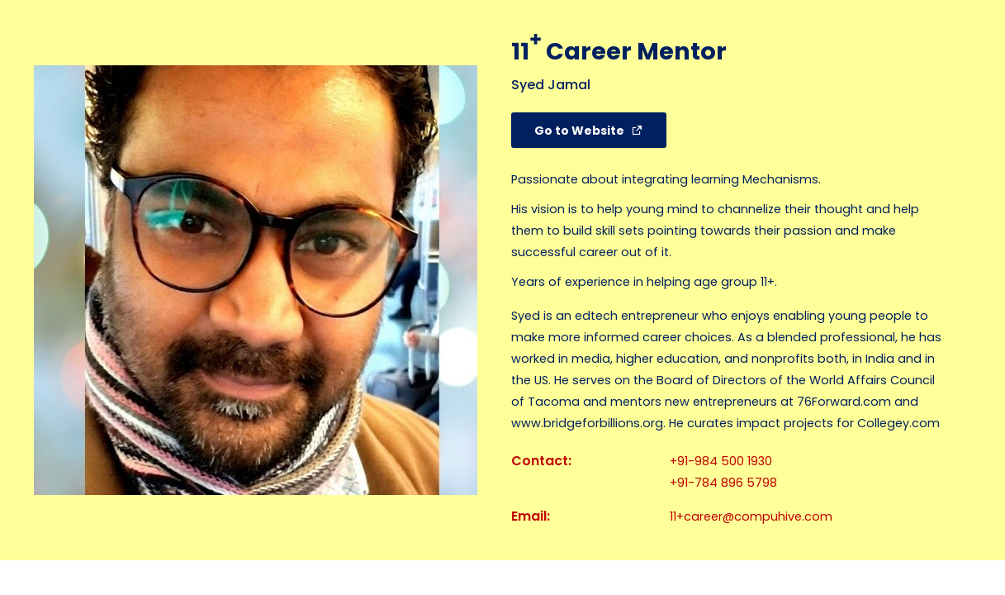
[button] (588, 130)
